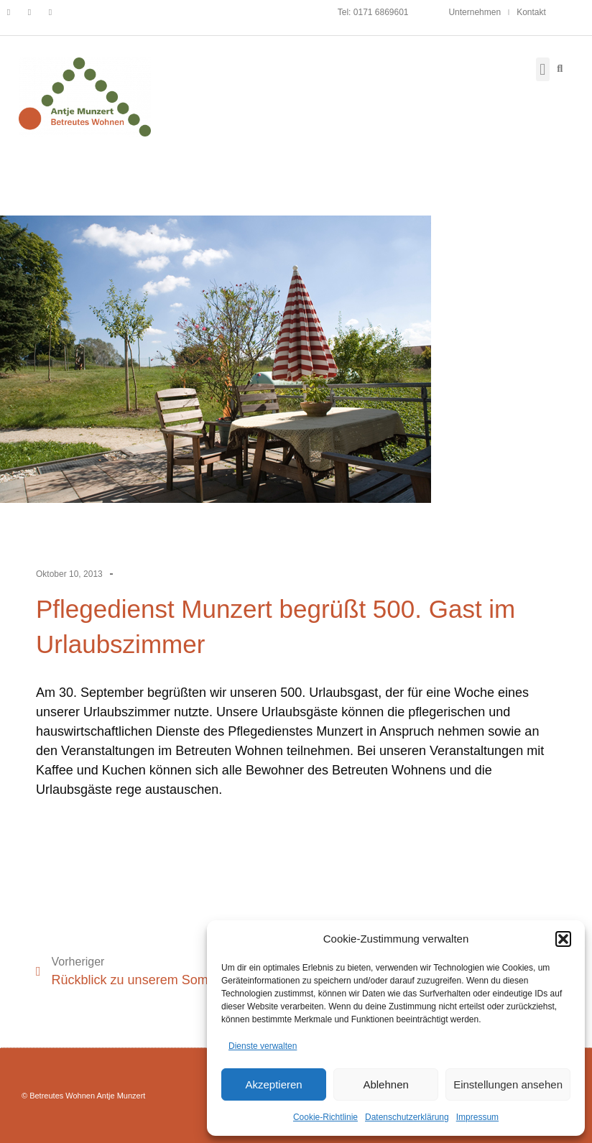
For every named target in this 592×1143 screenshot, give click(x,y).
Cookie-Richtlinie (325, 1117)
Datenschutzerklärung (407, 1117)
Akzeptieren (273, 1084)
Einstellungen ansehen (508, 1084)
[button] (563, 939)
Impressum (477, 1117)
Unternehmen (474, 12)
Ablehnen (385, 1084)
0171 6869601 (381, 12)
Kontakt (531, 12)
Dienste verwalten (262, 1046)
